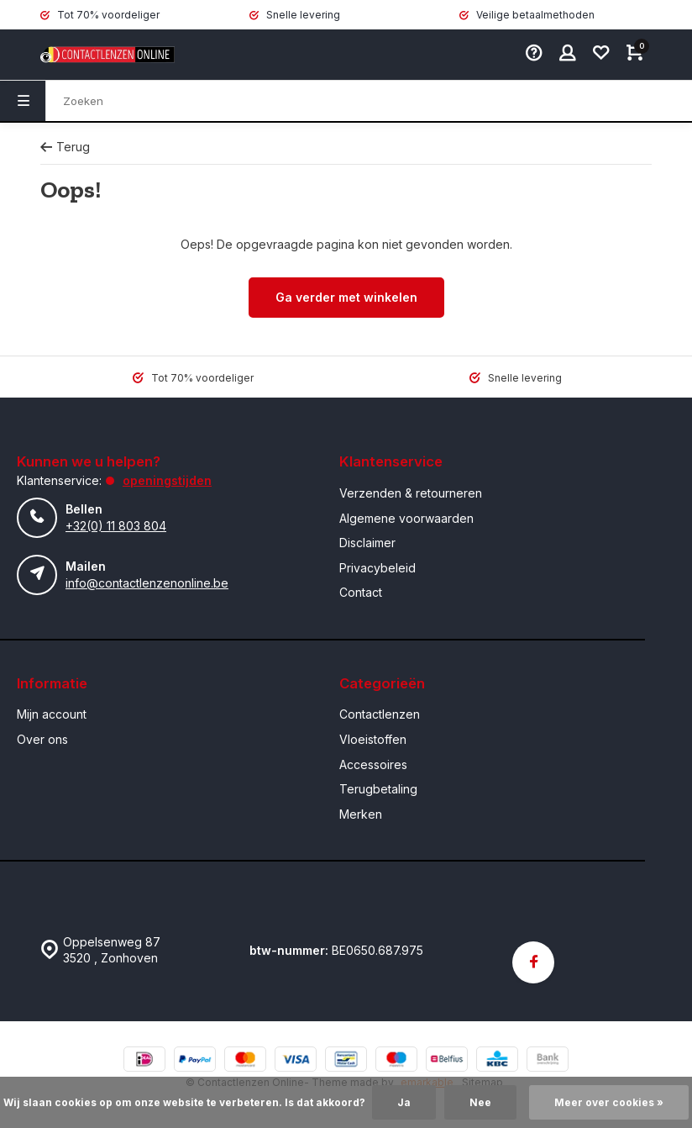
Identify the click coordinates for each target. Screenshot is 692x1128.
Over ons (42, 739)
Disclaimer (367, 542)
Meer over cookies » (608, 1102)
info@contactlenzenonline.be (147, 583)
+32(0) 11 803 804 (116, 526)
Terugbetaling (378, 789)
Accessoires (373, 764)
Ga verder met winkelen (346, 297)
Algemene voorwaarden (406, 518)
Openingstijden (167, 480)
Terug (65, 147)
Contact (360, 592)
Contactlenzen (379, 714)
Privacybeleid (377, 568)
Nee (480, 1102)
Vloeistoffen (372, 739)
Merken (360, 814)
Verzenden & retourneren (410, 493)
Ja (404, 1102)
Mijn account (51, 714)
